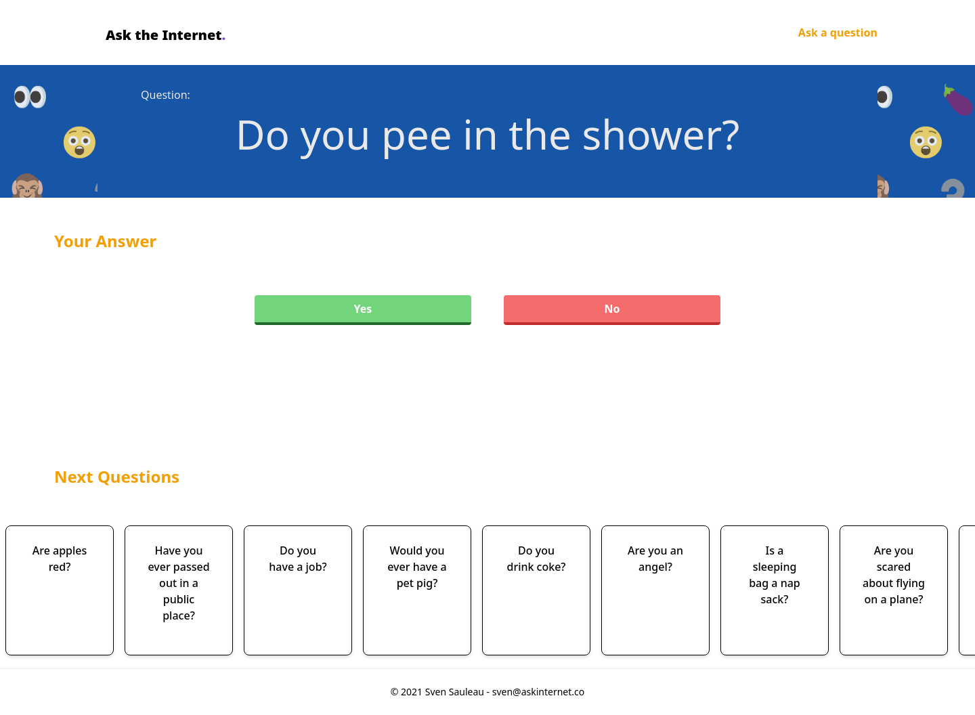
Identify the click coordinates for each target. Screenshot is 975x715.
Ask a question (838, 32)
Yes (363, 308)
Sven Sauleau (456, 691)
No (612, 308)
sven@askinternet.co (538, 691)
